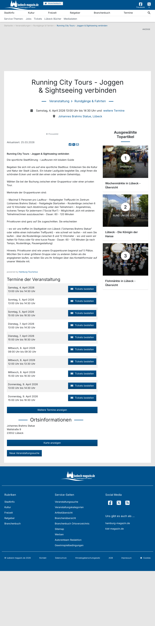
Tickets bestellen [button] (82, 343)
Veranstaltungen (23, 25)
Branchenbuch (102, 12)
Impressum (126, 613)
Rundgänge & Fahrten (43, 25)
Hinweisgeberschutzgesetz (87, 613)
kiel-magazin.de (114, 583)
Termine (128, 12)
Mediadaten (70, 18)
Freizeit (52, 12)
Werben (59, 589)
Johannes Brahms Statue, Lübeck (80, 116)
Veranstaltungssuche (66, 556)
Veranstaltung (59, 101)
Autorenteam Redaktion (68, 595)
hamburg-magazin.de (117, 578)
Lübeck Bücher (52, 18)
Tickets (38, 18)
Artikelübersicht (64, 567)
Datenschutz (61, 613)
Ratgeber (75, 12)
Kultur (31, 12)
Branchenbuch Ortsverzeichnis (72, 578)
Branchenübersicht (65, 573)
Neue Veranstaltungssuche (24, 508)
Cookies (145, 613)
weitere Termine (114, 110)
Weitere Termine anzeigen (52, 464)
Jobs (28, 18)
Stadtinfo (9, 12)
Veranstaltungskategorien (69, 562)
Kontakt (42, 613)
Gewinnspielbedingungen (69, 600)
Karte (52, 497)
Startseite (8, 25)
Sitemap (59, 584)
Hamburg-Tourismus (28, 327)
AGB (111, 613)
